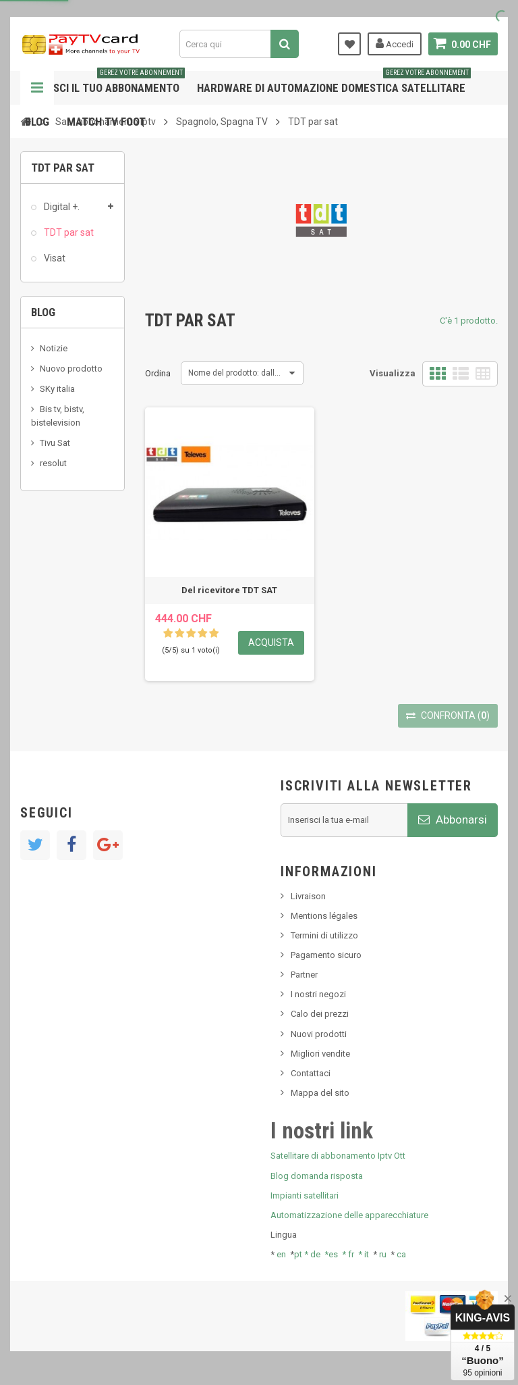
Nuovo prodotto (71, 368)
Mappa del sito (320, 1093)
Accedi (394, 43)
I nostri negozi (318, 994)
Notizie (53, 348)
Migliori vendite (320, 1054)
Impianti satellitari (304, 1195)
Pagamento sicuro (326, 955)
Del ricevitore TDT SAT (229, 590)
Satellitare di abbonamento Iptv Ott (337, 1156)
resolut (53, 463)
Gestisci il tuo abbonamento (105, 83)
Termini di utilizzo (324, 935)
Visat (53, 258)
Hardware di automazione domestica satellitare (334, 83)
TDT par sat (68, 232)
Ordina (158, 373)
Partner (304, 975)
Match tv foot (106, 121)
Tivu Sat (55, 443)
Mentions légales (324, 916)
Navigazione (37, 88)
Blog (37, 121)
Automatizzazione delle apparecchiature (349, 1215)
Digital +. (61, 206)
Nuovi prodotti (319, 1034)
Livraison (308, 896)
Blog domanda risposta (316, 1176)
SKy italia (57, 389)
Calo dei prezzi (320, 1014)
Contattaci (310, 1073)
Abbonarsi (452, 819)
